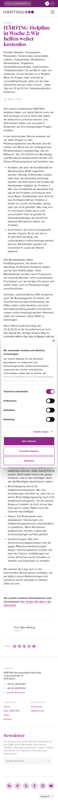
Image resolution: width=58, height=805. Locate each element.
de (47, 4)
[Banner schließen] (53, 341)
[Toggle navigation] (52, 12)
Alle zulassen (29, 441)
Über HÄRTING (11, 710)
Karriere (8, 719)
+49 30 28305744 (16, 688)
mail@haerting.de (16, 692)
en (52, 4)
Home (7, 706)
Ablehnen (29, 460)
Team (6, 715)
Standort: (10, 3)
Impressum (36, 706)
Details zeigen (41, 431)
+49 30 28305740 (16, 684)
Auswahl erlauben (29, 451)
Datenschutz (37, 710)
